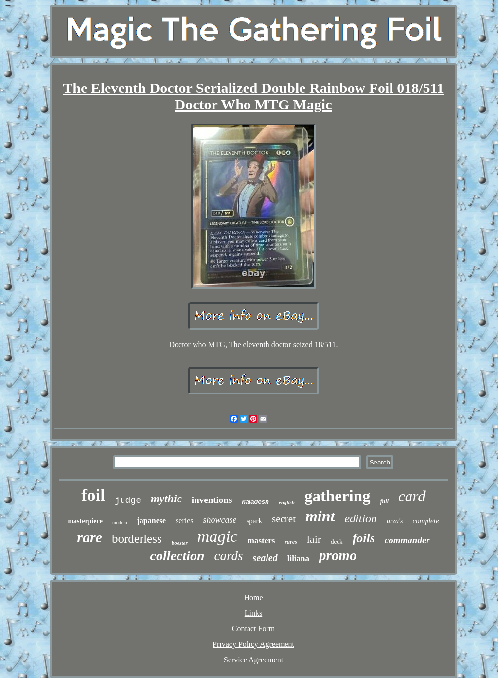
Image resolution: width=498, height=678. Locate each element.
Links (253, 613)
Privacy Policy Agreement (253, 644)
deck (337, 541)
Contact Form (253, 628)
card (412, 496)
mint (320, 516)
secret (284, 519)
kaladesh (255, 501)
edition (360, 518)
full (384, 501)
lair (314, 539)
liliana (298, 558)
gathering (337, 496)
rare (89, 537)
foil (93, 495)
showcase (220, 520)
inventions (212, 500)
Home (253, 597)
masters (261, 540)
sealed (265, 558)
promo (337, 555)
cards (228, 556)
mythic (166, 499)
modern (119, 522)
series (184, 521)
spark (255, 521)
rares (291, 541)
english (287, 502)
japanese (151, 521)
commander (407, 540)
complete (425, 521)
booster (180, 543)
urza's (395, 521)
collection (177, 555)
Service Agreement (253, 660)
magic (217, 536)
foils (364, 538)
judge (128, 500)
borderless (137, 538)
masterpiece (85, 521)
